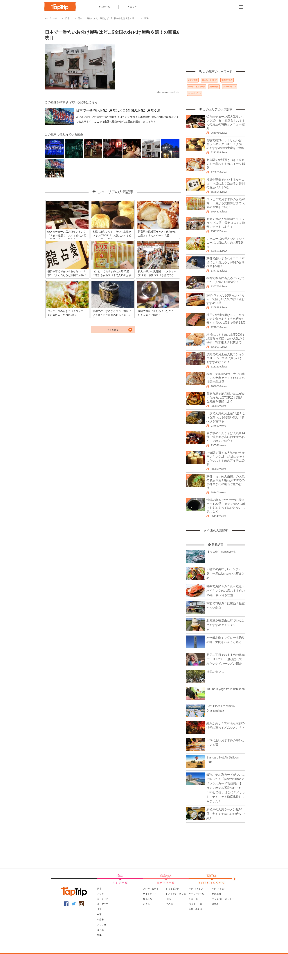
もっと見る (112, 329)
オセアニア (102, 904)
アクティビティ (151, 888)
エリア (132, 7)
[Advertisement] (215, 47)
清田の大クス (215, 671)
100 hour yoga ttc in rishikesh (225, 689)
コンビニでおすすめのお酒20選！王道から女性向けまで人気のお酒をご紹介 (225, 203)
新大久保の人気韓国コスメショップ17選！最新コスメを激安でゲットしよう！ (225, 222)
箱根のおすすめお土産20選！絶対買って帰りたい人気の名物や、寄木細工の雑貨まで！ (225, 338)
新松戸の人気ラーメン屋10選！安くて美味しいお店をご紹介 (225, 814)
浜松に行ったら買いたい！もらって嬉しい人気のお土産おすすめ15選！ (225, 299)
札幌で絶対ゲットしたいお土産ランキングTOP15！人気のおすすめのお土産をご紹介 (225, 144)
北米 (99, 909)
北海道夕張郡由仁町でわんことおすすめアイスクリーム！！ (225, 625)
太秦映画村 (214, 87)
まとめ (100, 930)
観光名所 (147, 899)
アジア (100, 894)
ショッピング (172, 888)
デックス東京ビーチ (196, 87)
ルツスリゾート (194, 93)
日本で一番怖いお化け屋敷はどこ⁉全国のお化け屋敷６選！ (107, 18)
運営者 (215, 904)
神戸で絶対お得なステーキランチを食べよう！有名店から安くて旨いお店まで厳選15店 (225, 318)
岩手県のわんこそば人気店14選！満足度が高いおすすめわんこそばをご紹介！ (225, 437)
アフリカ (101, 924)
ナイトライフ (149, 894)
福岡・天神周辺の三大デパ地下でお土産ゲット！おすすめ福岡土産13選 (225, 377)
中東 (99, 914)
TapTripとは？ (219, 888)
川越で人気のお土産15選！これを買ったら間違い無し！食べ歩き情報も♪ (225, 417)
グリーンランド (229, 87)
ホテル (146, 904)
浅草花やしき (227, 80)
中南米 (100, 919)
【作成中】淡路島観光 (221, 552)
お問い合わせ (195, 909)
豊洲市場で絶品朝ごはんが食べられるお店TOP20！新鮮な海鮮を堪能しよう (225, 397)
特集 (99, 935)
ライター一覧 (195, 904)
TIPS (168, 899)
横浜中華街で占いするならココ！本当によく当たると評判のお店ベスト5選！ (225, 183)
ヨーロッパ (102, 899)
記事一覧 (104, 7)
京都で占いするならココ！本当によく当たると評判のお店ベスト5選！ (225, 262)
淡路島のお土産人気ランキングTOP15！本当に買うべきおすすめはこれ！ (225, 358)
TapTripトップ (196, 888)
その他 (169, 904)
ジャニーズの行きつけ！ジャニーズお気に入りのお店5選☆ (225, 242)
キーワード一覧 (196, 894)
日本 (67, 18)
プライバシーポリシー (223, 899)
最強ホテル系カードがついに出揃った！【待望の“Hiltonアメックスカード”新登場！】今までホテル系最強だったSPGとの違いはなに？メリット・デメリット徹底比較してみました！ (225, 788)
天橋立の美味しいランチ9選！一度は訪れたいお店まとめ (225, 574)
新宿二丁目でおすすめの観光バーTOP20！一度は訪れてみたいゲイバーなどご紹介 (225, 659)
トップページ (50, 18)
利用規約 (216, 894)
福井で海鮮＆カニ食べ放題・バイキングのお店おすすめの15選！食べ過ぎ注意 (225, 591)
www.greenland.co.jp (170, 92)
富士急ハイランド (209, 80)
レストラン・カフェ (176, 894)
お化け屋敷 (192, 80)
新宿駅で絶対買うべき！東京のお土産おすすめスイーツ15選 (225, 163)
